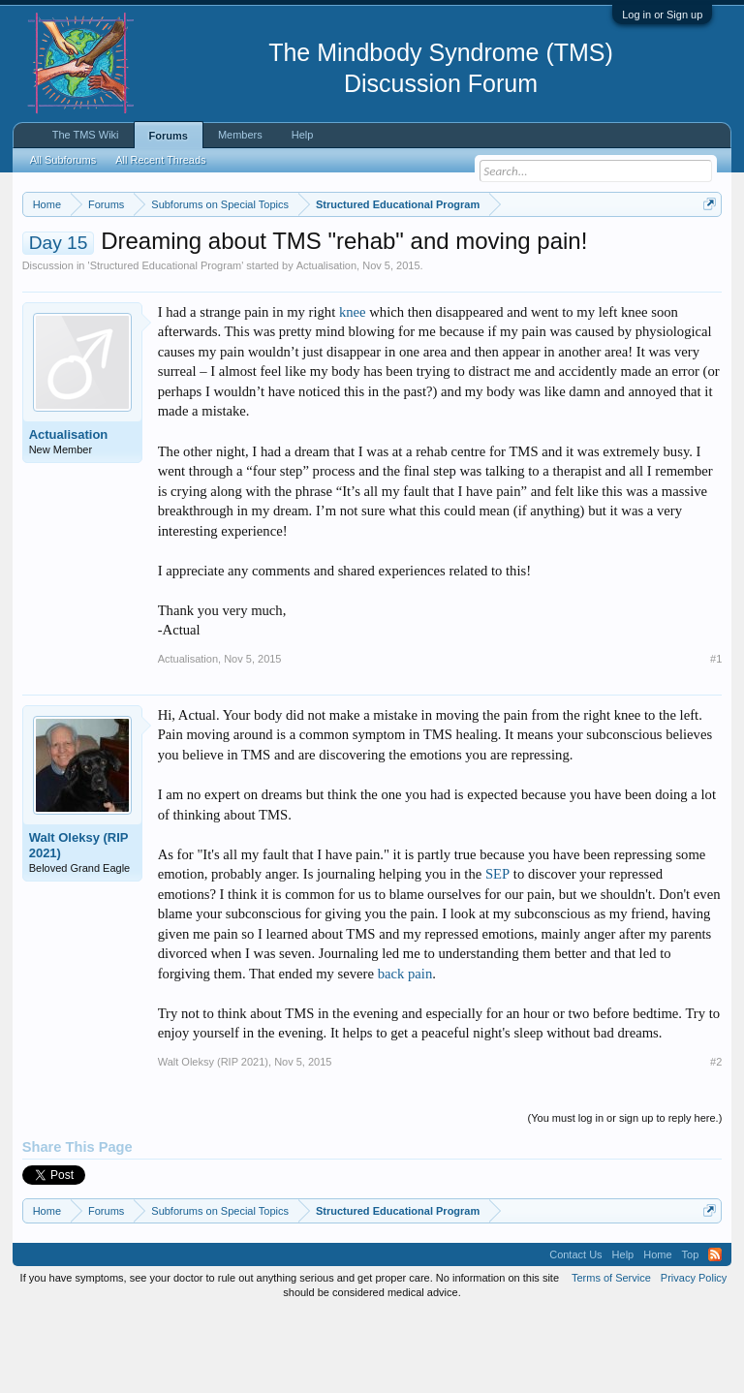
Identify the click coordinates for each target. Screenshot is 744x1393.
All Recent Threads (160, 160)
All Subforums (63, 160)
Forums (168, 135)
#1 (716, 738)
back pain (405, 1053)
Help (303, 134)
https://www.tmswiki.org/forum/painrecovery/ (299, 272)
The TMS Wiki (85, 134)
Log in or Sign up (662, 14)
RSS (715, 1335)
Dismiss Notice (705, 249)
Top (690, 1335)
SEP (497, 954)
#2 (716, 1141)
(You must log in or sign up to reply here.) (625, 1197)
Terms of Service (611, 1358)
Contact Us (575, 1335)
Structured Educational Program (166, 345)
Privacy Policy (694, 1358)
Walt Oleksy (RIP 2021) (79, 925)
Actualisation (326, 345)
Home (657, 1335)
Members (240, 134)
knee (352, 391)
